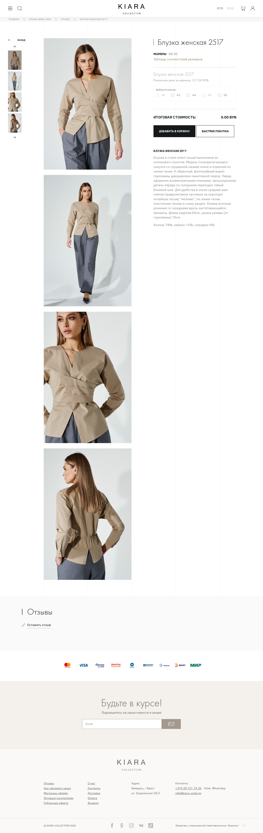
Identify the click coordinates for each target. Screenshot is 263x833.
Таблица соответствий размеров (178, 59)
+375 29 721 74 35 (188, 788)
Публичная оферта (56, 803)
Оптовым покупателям (58, 798)
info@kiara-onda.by (188, 793)
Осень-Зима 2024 (40, 19)
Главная (14, 19)
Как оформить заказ (57, 788)
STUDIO (65, 19)
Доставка (94, 793)
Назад (21, 40)
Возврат (93, 803)
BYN (220, 8)
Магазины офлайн (56, 793)
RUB (230, 8)
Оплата (92, 798)
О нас (91, 783)
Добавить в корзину (174, 131)
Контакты (94, 788)
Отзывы (49, 783)
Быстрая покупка (215, 131)
